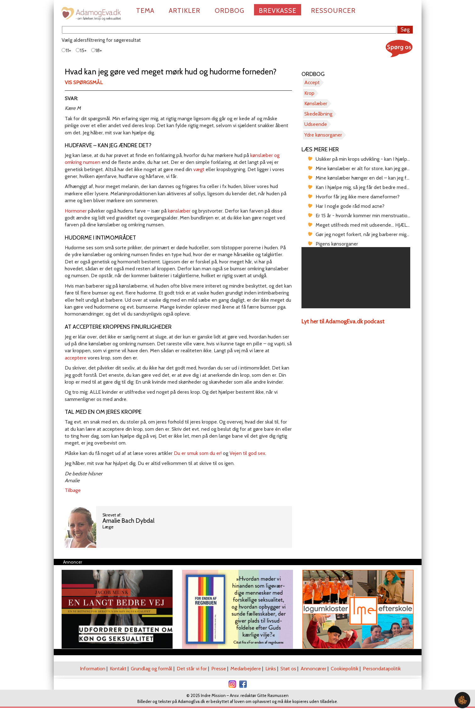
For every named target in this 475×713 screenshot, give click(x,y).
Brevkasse (277, 10)
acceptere (75, 358)
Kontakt (118, 669)
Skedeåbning (318, 114)
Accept (312, 82)
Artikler (184, 10)
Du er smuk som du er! (198, 453)
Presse (218, 669)
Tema (145, 10)
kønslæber (179, 211)
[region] (356, 277)
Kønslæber (315, 103)
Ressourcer (333, 10)
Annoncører (313, 669)
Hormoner (76, 211)
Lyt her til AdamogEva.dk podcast (342, 321)
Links (270, 669)
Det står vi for (192, 669)
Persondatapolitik (382, 669)
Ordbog (229, 10)
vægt (198, 169)
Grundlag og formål (151, 669)
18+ (96, 50)
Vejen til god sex (247, 453)
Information (92, 669)
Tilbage (73, 490)
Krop (309, 93)
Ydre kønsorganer (323, 135)
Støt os (288, 669)
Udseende (315, 124)
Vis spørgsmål (83, 82)
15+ (81, 50)
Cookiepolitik (344, 669)
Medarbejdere (245, 669)
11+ (66, 50)
